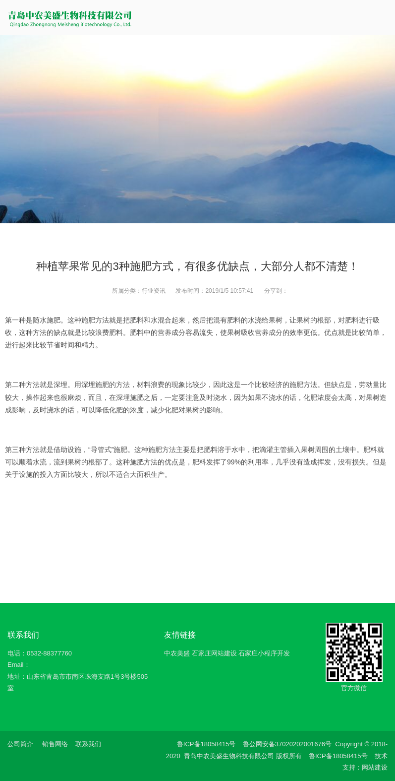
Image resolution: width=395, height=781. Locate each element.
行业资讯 (154, 290)
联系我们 (88, 744)
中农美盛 (177, 653)
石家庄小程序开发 (264, 653)
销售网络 (55, 744)
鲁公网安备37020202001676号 (287, 744)
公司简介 (20, 744)
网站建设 (375, 767)
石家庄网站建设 (214, 653)
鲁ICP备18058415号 (206, 744)
